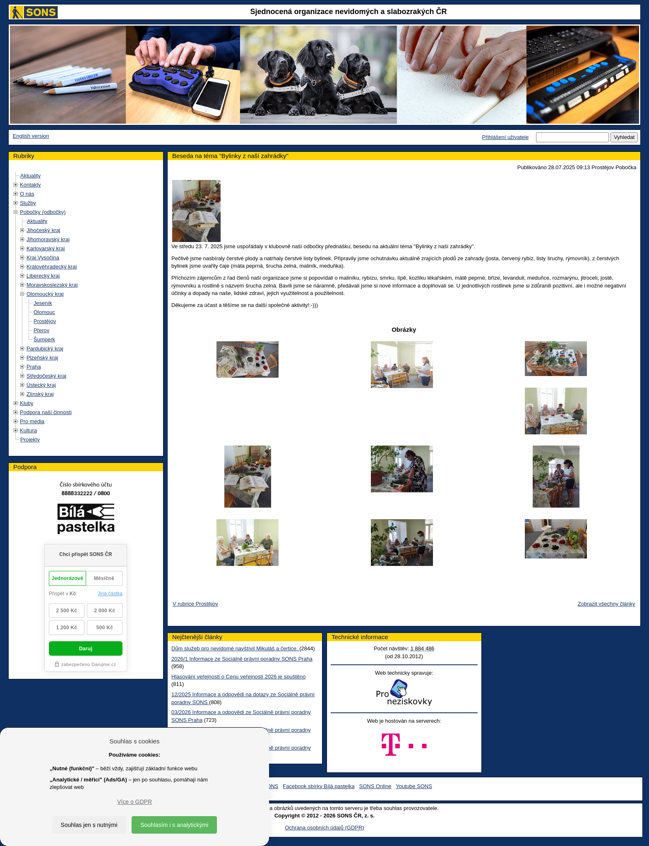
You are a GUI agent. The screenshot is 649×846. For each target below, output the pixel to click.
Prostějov (45, 321)
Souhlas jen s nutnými (89, 825)
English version (31, 136)
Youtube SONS (414, 786)
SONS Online (375, 786)
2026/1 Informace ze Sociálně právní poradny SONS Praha (241, 659)
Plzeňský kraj (42, 358)
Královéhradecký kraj (51, 267)
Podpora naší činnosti (46, 412)
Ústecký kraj (41, 385)
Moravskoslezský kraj (52, 285)
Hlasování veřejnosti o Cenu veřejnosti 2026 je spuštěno (238, 676)
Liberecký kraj (43, 276)
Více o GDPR (134, 801)
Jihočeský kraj (43, 230)
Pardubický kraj (44, 348)
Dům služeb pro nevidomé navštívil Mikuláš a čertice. (235, 648)
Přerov (41, 330)
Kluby (27, 403)
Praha (33, 367)
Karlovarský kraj (45, 248)
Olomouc (44, 312)
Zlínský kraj (40, 394)
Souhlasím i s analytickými (174, 825)
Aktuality (30, 176)
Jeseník (43, 303)
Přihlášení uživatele (505, 137)
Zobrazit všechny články (606, 604)
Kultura (28, 430)
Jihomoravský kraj (48, 239)
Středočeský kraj (46, 376)
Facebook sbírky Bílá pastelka (318, 786)
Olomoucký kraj (45, 294)
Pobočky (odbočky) (43, 212)
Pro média (32, 421)
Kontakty (30, 185)
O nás (27, 194)
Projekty (30, 439)
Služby (28, 203)
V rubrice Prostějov (195, 604)
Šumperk (44, 339)
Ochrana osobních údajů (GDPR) (324, 827)
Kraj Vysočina (42, 257)
